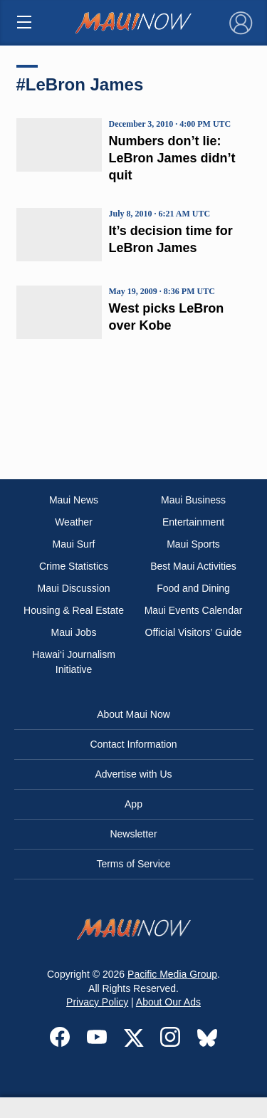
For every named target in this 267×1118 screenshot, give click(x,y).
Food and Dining (193, 588)
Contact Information (133, 744)
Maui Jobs (74, 632)
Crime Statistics (73, 566)
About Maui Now (133, 714)
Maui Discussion (74, 588)
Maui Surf (74, 544)
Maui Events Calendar (194, 610)
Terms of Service (133, 863)
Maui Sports (193, 544)
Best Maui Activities (193, 566)
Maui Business (193, 500)
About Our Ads (168, 1002)
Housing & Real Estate (73, 610)
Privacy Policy (97, 1002)
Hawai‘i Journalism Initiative (73, 662)
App (133, 804)
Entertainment (193, 522)
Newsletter (133, 834)
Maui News (73, 500)
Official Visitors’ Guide (193, 632)
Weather (74, 522)
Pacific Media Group (172, 974)
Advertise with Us (133, 774)
